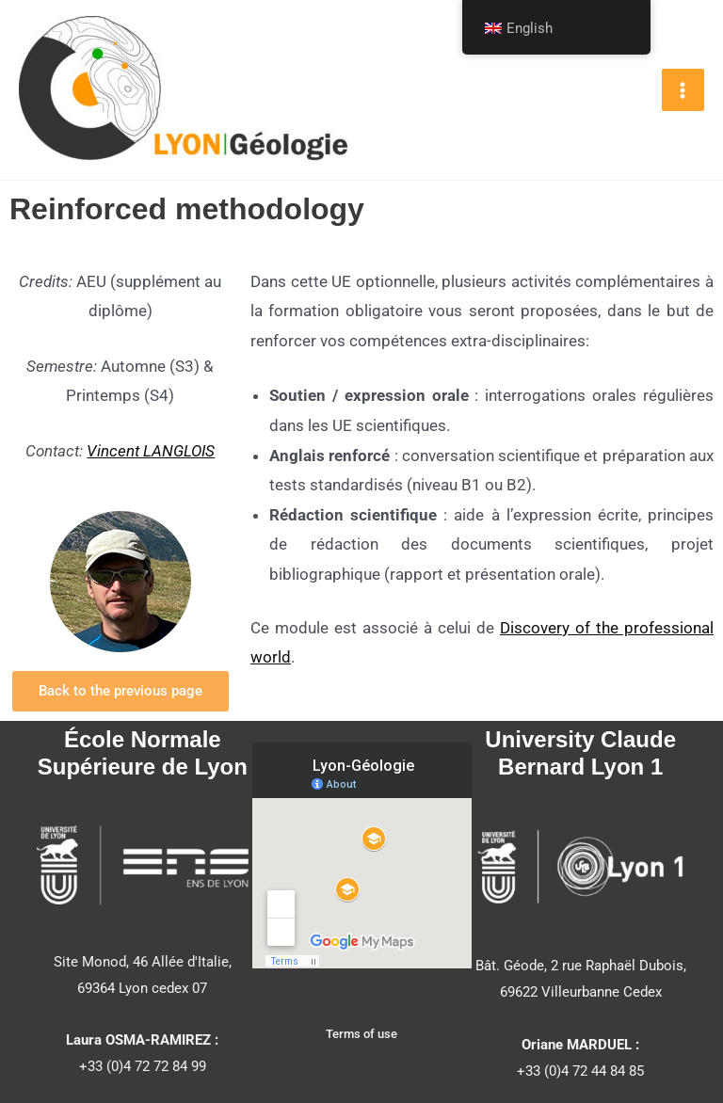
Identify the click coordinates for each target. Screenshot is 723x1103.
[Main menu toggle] (683, 90)
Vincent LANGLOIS (151, 450)
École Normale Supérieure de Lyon (143, 753)
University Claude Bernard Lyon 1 (580, 753)
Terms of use (361, 1034)
